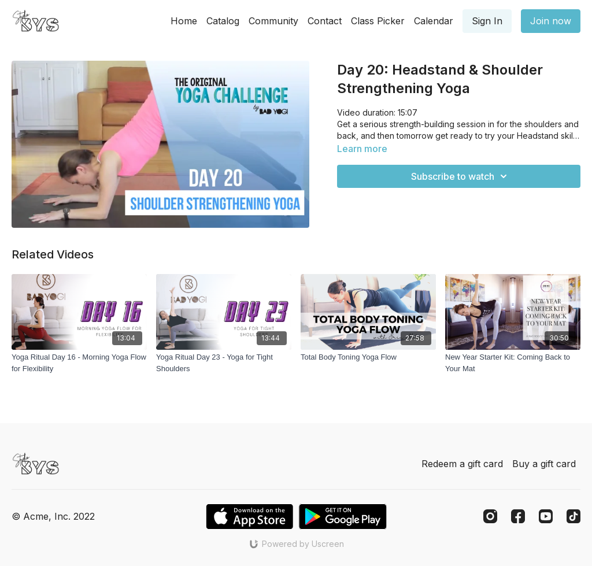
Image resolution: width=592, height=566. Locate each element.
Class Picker (378, 21)
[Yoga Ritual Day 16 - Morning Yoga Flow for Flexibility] (79, 363)
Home (184, 21)
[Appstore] (249, 517)
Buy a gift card (544, 463)
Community (273, 21)
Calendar (433, 21)
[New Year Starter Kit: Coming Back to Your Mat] (512, 363)
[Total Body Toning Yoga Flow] (368, 357)
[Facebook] (518, 516)
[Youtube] (546, 516)
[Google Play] (342, 517)
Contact (325, 21)
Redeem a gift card (462, 463)
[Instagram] (490, 516)
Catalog (222, 21)
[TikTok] (573, 516)
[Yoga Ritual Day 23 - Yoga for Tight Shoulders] (223, 363)
